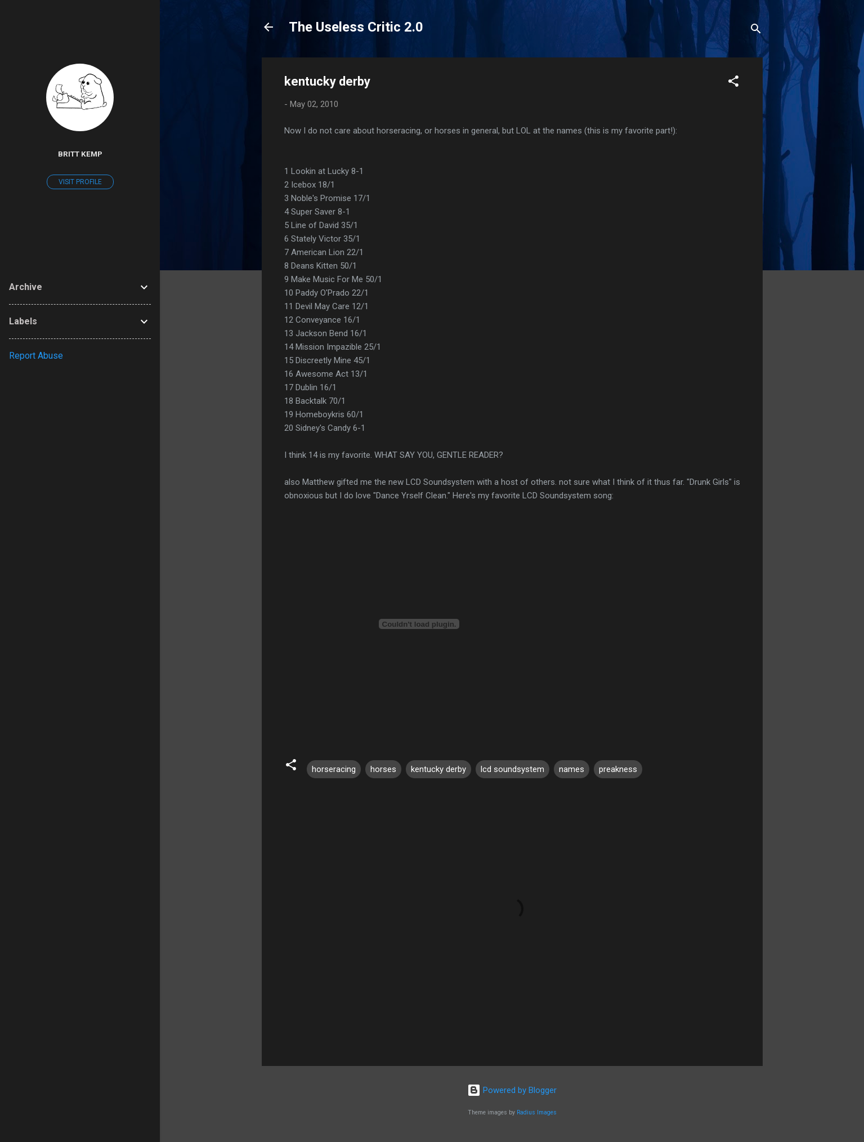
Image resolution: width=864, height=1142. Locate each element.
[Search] (756, 31)
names (571, 769)
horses (383, 769)
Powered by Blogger (512, 1090)
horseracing (334, 769)
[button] (733, 83)
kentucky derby (438, 769)
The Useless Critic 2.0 (356, 27)
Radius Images (537, 1112)
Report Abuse (36, 355)
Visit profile (80, 182)
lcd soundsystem (512, 769)
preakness (618, 769)
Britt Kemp (80, 153)
